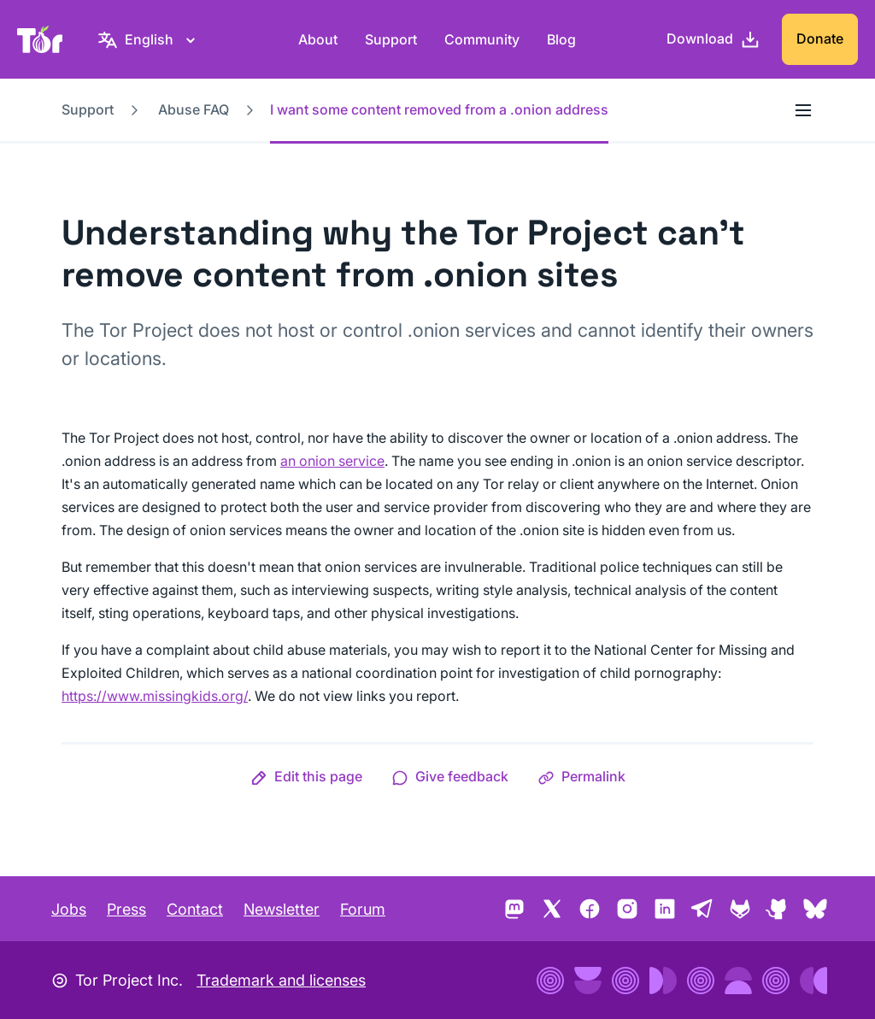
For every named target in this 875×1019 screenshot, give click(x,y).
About (318, 39)
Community (482, 39)
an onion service (332, 460)
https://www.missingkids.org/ (155, 695)
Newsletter (282, 909)
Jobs (68, 909)
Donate (819, 38)
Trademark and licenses (281, 980)
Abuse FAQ (193, 109)
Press (126, 909)
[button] (306, 776)
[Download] (713, 39)
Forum (362, 909)
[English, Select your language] (149, 39)
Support (391, 39)
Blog (561, 39)
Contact (195, 909)
